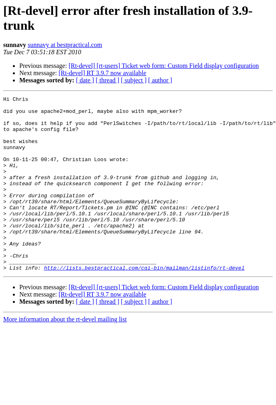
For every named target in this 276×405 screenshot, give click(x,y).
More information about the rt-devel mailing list (65, 354)
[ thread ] (107, 80)
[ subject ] (134, 80)
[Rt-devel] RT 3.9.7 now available (102, 73)
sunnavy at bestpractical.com (65, 44)
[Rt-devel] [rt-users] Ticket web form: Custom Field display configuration (164, 65)
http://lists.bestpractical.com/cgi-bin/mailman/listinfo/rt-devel (144, 302)
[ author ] (160, 80)
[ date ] (85, 80)
